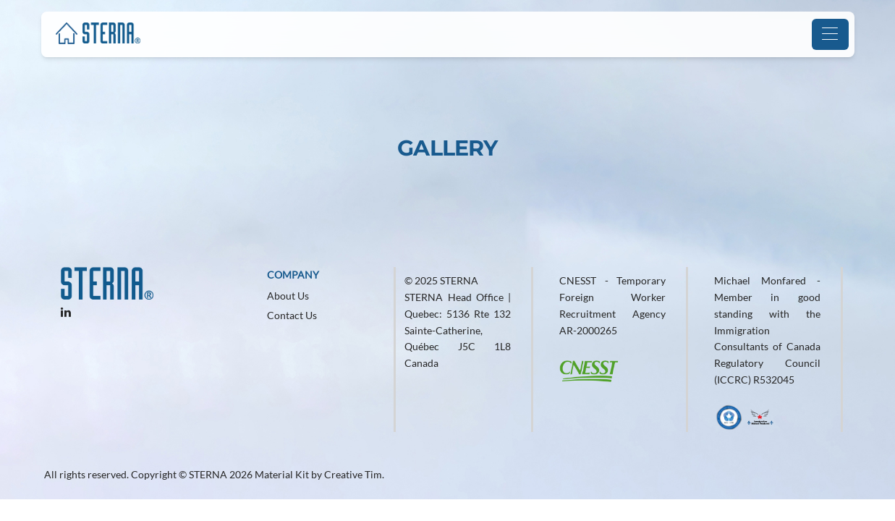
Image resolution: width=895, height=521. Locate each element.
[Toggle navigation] (830, 34)
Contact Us (292, 315)
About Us (288, 295)
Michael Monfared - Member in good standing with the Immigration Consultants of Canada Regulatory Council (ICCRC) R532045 (767, 330)
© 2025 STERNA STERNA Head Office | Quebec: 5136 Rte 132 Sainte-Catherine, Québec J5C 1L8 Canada (457, 321)
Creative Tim (353, 474)
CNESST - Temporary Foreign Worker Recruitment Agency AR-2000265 (612, 305)
